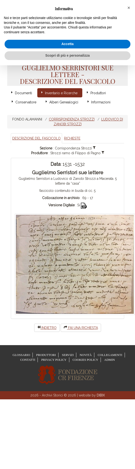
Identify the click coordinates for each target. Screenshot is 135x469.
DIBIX (101, 395)
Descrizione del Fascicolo (36, 138)
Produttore (39, 153)
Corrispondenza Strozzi (72, 119)
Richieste (72, 138)
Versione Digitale (61, 205)
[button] (129, 8)
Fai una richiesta (81, 327)
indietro (47, 327)
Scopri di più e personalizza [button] (67, 55)
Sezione (46, 148)
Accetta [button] (67, 44)
